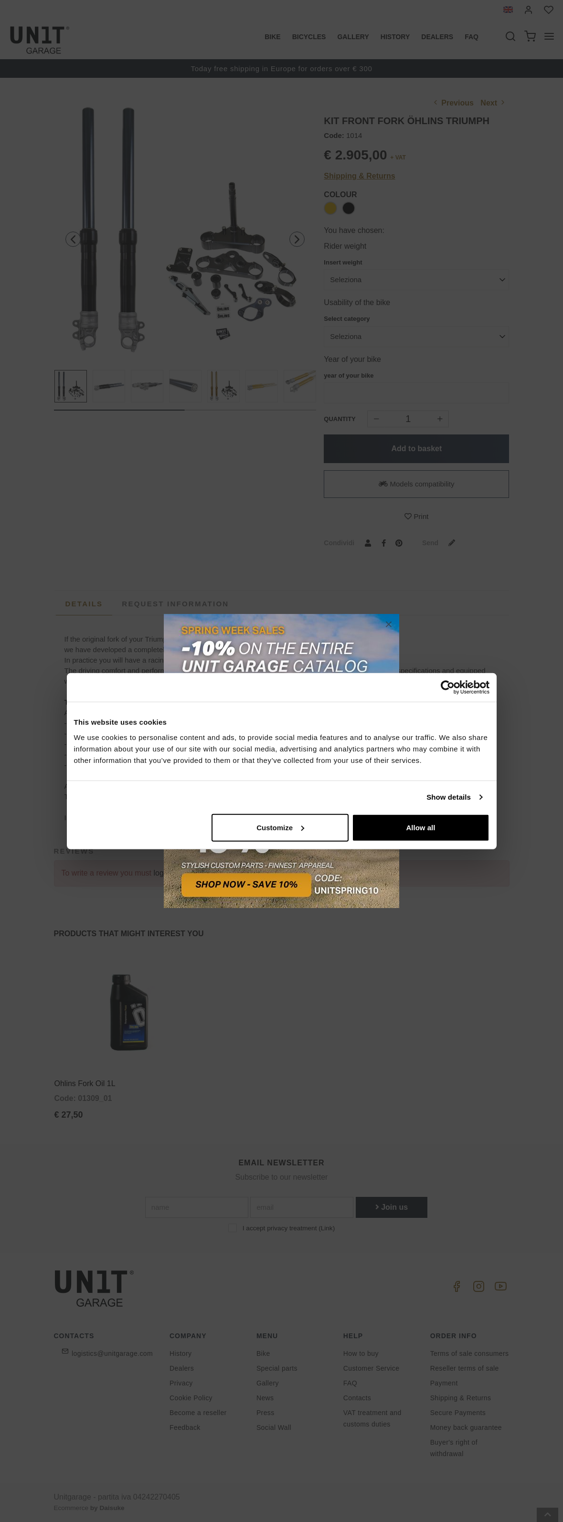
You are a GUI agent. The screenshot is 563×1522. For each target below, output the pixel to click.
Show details (448, 797)
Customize (280, 827)
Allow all (421, 827)
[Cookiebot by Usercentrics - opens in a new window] (447, 687)
